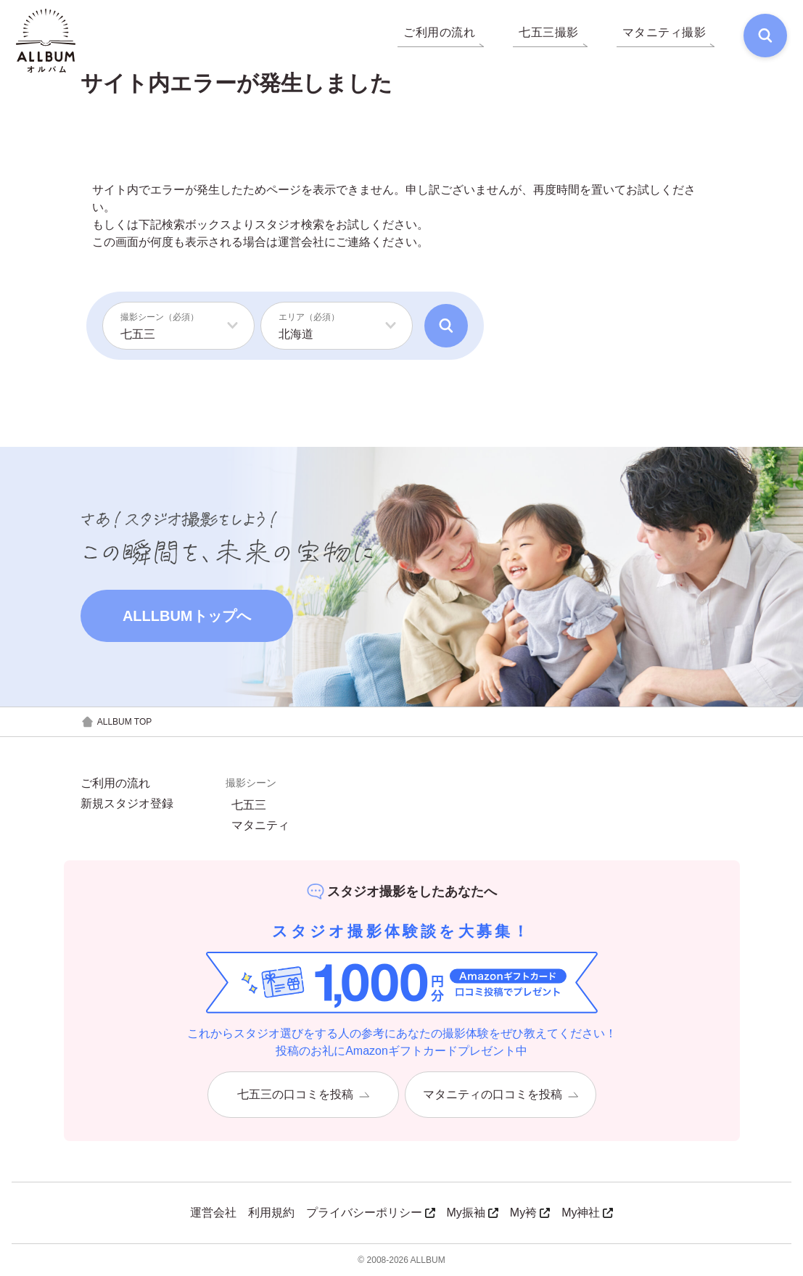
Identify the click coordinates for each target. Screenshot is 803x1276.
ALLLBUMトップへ (187, 616)
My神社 (587, 1212)
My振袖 (472, 1212)
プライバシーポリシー (370, 1212)
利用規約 (271, 1212)
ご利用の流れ (115, 783)
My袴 (530, 1212)
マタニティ (260, 825)
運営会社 (301, 242)
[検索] (764, 36)
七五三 (248, 805)
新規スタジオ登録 (127, 804)
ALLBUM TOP (116, 722)
